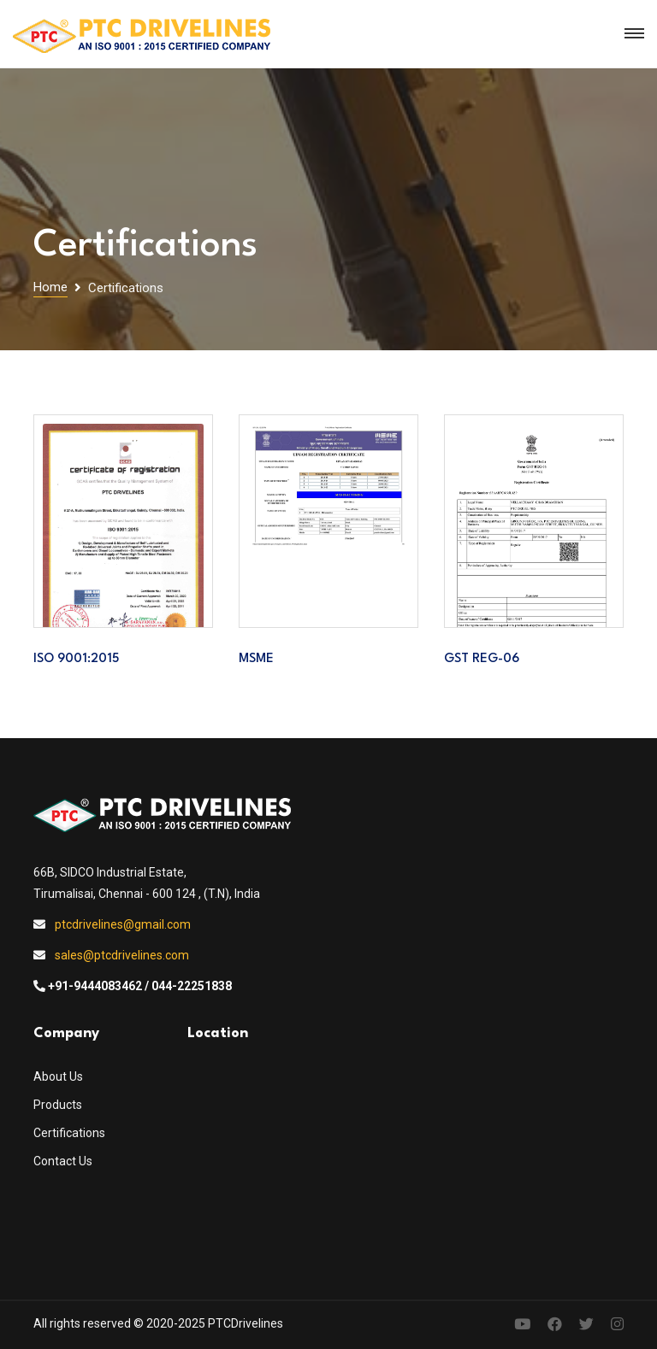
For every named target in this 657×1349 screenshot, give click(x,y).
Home (50, 287)
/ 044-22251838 (188, 986)
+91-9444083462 (95, 986)
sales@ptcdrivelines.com (122, 955)
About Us (58, 1076)
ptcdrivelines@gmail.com (123, 924)
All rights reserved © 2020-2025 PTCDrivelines (158, 1323)
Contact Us (62, 1161)
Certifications (69, 1133)
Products (57, 1104)
